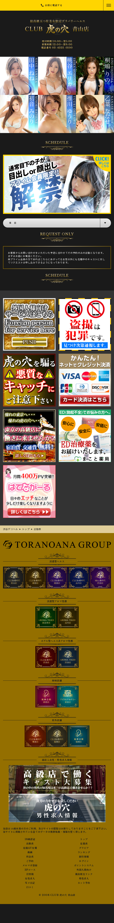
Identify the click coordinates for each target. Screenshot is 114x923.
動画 (30, 852)
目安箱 (30, 874)
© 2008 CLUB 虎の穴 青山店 (57, 895)
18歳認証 (30, 839)
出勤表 (30, 844)
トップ (84, 839)
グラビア (84, 848)
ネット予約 (84, 883)
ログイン (84, 861)
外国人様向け (84, 870)
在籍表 (84, 844)
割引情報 (84, 857)
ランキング (84, 852)
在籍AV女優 (30, 848)
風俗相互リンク (84, 874)
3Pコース (30, 870)
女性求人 (30, 878)
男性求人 (84, 878)
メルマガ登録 (29, 865)
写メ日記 (30, 883)
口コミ (30, 887)
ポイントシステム (84, 865)
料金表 (30, 857)
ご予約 (30, 861)
